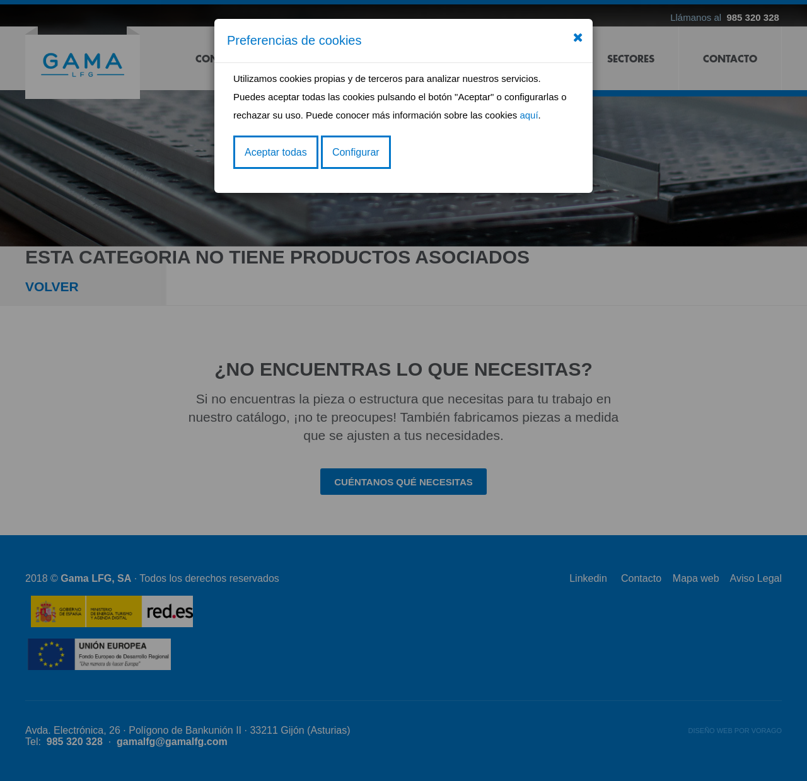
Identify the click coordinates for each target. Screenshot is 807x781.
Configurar (356, 152)
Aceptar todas (276, 152)
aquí (529, 115)
